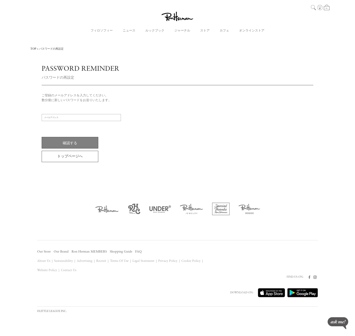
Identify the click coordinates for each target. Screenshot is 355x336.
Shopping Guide (121, 251)
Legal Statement (143, 261)
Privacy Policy (168, 261)
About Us (43, 261)
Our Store (44, 251)
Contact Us (68, 270)
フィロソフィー (102, 30)
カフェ (224, 30)
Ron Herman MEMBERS (89, 251)
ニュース (129, 30)
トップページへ (70, 156)
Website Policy (47, 270)
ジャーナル (182, 30)
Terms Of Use (119, 261)
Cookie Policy (191, 261)
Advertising (84, 261)
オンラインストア (251, 30)
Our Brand (61, 251)
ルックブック (154, 30)
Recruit (101, 261)
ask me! (338, 323)
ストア (205, 30)
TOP (33, 49)
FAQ (138, 251)
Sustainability (63, 261)
